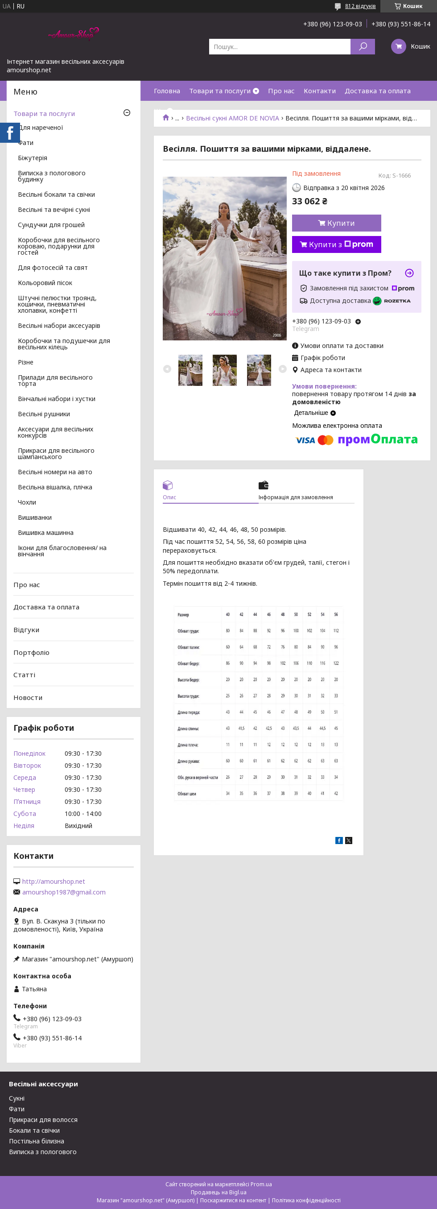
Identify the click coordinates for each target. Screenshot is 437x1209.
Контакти (320, 90)
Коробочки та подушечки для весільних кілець (64, 344)
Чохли (27, 502)
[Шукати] (362, 46)
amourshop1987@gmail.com (64, 892)
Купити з (341, 244)
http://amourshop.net (53, 882)
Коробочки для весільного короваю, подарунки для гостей (59, 247)
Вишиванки (35, 518)
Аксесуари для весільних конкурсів (55, 432)
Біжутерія (32, 158)
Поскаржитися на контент (233, 1200)
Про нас (281, 90)
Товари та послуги (220, 90)
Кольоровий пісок (45, 283)
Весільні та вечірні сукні (54, 210)
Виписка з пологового (43, 1151)
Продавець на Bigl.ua (219, 1192)
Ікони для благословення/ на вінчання (62, 551)
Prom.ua (261, 1184)
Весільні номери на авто (55, 472)
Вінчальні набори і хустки (56, 399)
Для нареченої (40, 128)
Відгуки (26, 629)
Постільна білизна (36, 1141)
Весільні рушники (44, 414)
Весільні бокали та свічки (56, 195)
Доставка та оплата (378, 90)
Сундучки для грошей (51, 225)
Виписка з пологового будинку (52, 176)
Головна (167, 90)
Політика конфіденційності (306, 1200)
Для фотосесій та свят (53, 268)
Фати (25, 143)
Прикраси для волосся (43, 1119)
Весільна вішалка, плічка (55, 487)
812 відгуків (360, 6)
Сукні (17, 1098)
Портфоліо (31, 651)
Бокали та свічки (34, 1130)
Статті (24, 674)
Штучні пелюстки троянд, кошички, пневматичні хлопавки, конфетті (57, 305)
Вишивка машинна (46, 533)
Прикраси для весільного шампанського (56, 454)
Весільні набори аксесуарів (59, 326)
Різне (25, 362)
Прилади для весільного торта (55, 381)
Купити (341, 223)
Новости (27, 697)
